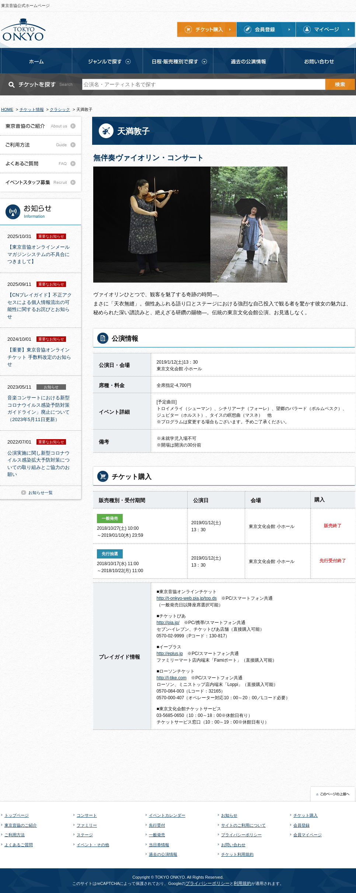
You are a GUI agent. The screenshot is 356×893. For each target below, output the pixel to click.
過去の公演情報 (163, 854)
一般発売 (157, 835)
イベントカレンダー (167, 815)
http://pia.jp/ (168, 622)
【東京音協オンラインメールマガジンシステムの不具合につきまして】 (38, 254)
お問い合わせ (233, 845)
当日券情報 (159, 845)
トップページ (16, 815)
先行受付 (157, 825)
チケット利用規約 (237, 854)
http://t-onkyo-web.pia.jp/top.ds (187, 598)
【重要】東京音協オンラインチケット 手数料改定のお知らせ (39, 357)
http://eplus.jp (170, 653)
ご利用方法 (14, 835)
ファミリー (87, 825)
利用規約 (242, 883)
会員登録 (301, 825)
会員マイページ (307, 835)
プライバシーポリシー (241, 835)
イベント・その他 (93, 845)
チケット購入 (305, 815)
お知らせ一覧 (40, 492)
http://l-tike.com (171, 677)
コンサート (87, 815)
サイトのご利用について (243, 825)
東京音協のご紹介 (20, 825)
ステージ (85, 835)
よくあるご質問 (18, 845)
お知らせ (229, 815)
